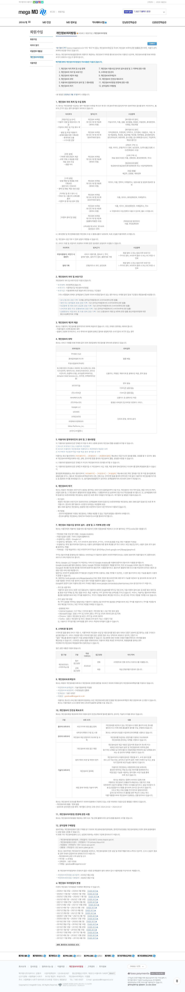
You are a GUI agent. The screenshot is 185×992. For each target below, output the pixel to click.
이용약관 (33, 63)
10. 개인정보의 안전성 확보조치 (111, 79)
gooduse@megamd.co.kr (74, 696)
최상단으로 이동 (177, 981)
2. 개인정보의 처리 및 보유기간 (71, 72)
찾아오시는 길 (47, 966)
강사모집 (33, 966)
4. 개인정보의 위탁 (66, 79)
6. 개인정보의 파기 (66, 86)
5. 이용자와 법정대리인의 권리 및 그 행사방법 (76, 82)
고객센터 (150, 2)
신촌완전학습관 (159, 22)
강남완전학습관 (129, 22)
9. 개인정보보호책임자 (107, 76)
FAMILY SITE (135, 966)
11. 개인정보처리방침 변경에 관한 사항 (114, 82)
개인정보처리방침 (37, 57)
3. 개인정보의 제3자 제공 (68, 76)
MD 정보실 (71, 22)
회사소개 (22, 966)
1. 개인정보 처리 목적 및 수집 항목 (72, 69)
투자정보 (102, 966)
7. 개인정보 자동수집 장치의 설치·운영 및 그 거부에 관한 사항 (122, 69)
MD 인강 (46, 22)
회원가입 (61, 12)
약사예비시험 (99, 22)
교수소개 (23, 22)
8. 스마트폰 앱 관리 (106, 72)
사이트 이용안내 (161, 2)
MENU (29, 22)
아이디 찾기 (34, 45)
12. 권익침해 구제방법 (107, 86)
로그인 (52, 12)
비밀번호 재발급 (36, 51)
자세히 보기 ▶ (92, 891)
